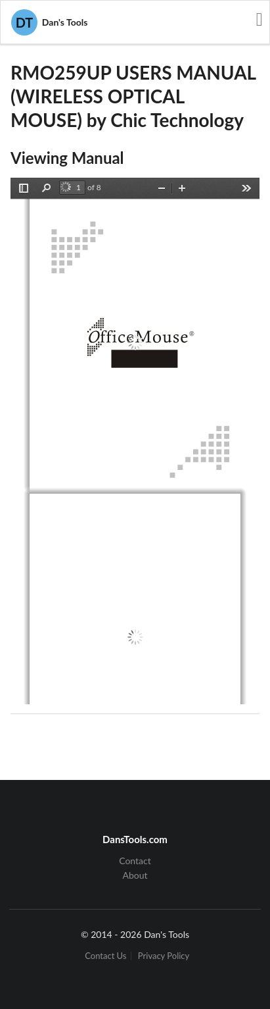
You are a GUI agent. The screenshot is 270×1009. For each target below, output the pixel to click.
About (134, 875)
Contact (135, 861)
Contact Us (105, 956)
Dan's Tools (49, 22)
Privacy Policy (163, 956)
